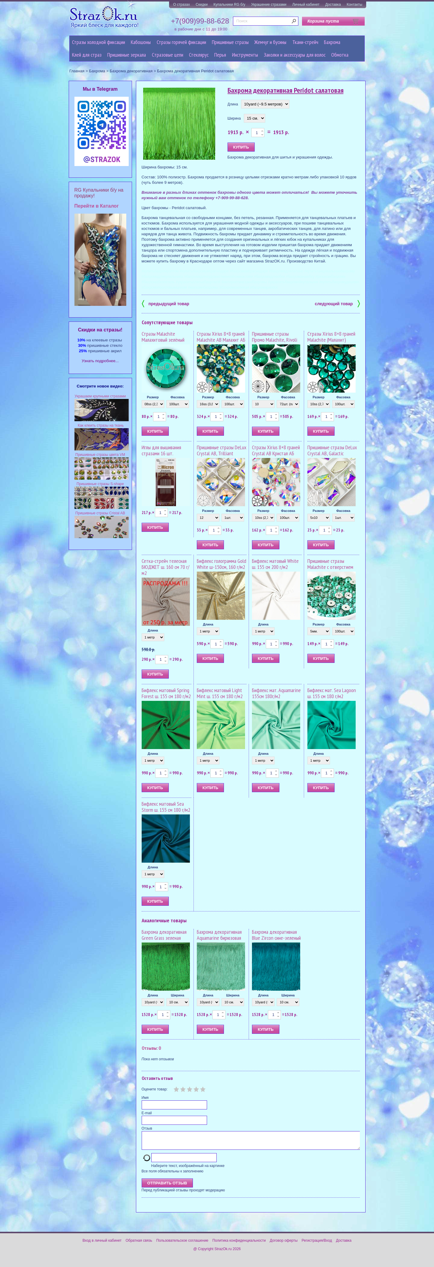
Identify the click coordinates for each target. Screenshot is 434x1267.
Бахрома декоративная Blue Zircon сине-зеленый (276, 934)
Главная (76, 71)
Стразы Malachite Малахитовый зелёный (163, 336)
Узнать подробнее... (100, 361)
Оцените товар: (155, 1089)
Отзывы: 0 (151, 1048)
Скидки (202, 4)
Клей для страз (87, 54)
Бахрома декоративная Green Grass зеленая (164, 934)
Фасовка (178, 397)
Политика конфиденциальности (239, 1244)
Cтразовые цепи (167, 54)
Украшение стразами (268, 4)
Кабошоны (141, 42)
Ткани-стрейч (305, 42)
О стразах (181, 4)
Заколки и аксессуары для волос (295, 54)
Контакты (354, 4)
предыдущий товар (165, 303)
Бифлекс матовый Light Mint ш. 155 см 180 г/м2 (220, 693)
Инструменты (245, 54)
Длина (233, 104)
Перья (220, 54)
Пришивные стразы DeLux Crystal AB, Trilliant (221, 450)
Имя (145, 1098)
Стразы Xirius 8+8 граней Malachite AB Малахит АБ (221, 336)
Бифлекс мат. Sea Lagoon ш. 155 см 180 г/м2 (331, 693)
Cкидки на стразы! (100, 329)
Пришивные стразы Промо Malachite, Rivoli (274, 336)
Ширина (234, 118)
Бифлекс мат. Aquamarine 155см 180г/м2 (276, 693)
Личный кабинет (305, 4)
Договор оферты (283, 1244)
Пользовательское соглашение (182, 1244)
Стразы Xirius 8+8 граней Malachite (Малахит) (331, 336)
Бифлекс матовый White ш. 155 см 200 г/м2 (275, 563)
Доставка (333, 4)
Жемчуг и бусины (270, 42)
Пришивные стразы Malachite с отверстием (330, 563)
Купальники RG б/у (229, 4)
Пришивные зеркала (126, 54)
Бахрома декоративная (131, 71)
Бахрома (332, 42)
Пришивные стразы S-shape (100, 484)
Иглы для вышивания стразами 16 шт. (161, 450)
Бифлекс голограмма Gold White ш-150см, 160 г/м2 (221, 563)
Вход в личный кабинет (102, 1244)
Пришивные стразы (230, 42)
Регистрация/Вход (317, 1244)
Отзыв (147, 1128)
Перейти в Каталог (96, 206)
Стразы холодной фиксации (98, 42)
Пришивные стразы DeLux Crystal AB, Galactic (332, 450)
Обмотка (339, 54)
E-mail (147, 1113)
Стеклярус (199, 54)
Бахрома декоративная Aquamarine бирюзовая (219, 934)
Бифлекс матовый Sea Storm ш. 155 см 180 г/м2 (166, 806)
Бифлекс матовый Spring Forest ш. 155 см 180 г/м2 (166, 693)
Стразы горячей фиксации (181, 42)
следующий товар (337, 303)
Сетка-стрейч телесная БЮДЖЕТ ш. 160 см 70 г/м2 (165, 566)
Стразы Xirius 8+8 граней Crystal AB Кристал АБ (276, 450)
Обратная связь (139, 1244)
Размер (153, 397)
